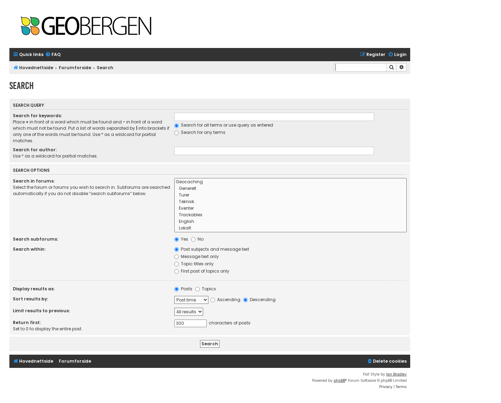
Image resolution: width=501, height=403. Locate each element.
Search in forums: (34, 181)
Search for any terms (199, 132)
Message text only (196, 256)
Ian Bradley (396, 374)
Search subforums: (35, 239)
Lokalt (290, 228)
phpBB (339, 380)
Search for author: (35, 150)
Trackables (290, 215)
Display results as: (34, 289)
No (197, 239)
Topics (205, 289)
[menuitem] (53, 54)
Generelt (290, 188)
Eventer (290, 208)
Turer (290, 195)
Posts (183, 289)
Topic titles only (194, 264)
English (290, 221)
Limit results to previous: (41, 311)
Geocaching (290, 182)
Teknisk (290, 202)
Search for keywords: (37, 116)
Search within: (29, 249)
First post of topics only (201, 271)
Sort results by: (30, 299)
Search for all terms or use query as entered (223, 125)
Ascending (225, 300)
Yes (181, 239)
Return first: (27, 322)
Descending (259, 300)
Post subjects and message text (211, 249)
